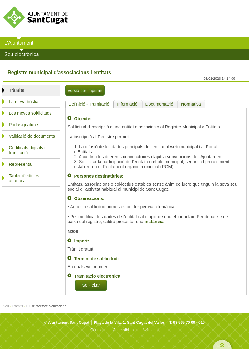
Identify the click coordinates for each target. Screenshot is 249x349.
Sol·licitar (91, 285)
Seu (6, 306)
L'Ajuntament (18, 42)
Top (221, 343)
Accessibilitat (123, 330)
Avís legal (150, 330)
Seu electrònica (21, 54)
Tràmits (17, 306)
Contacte (97, 330)
